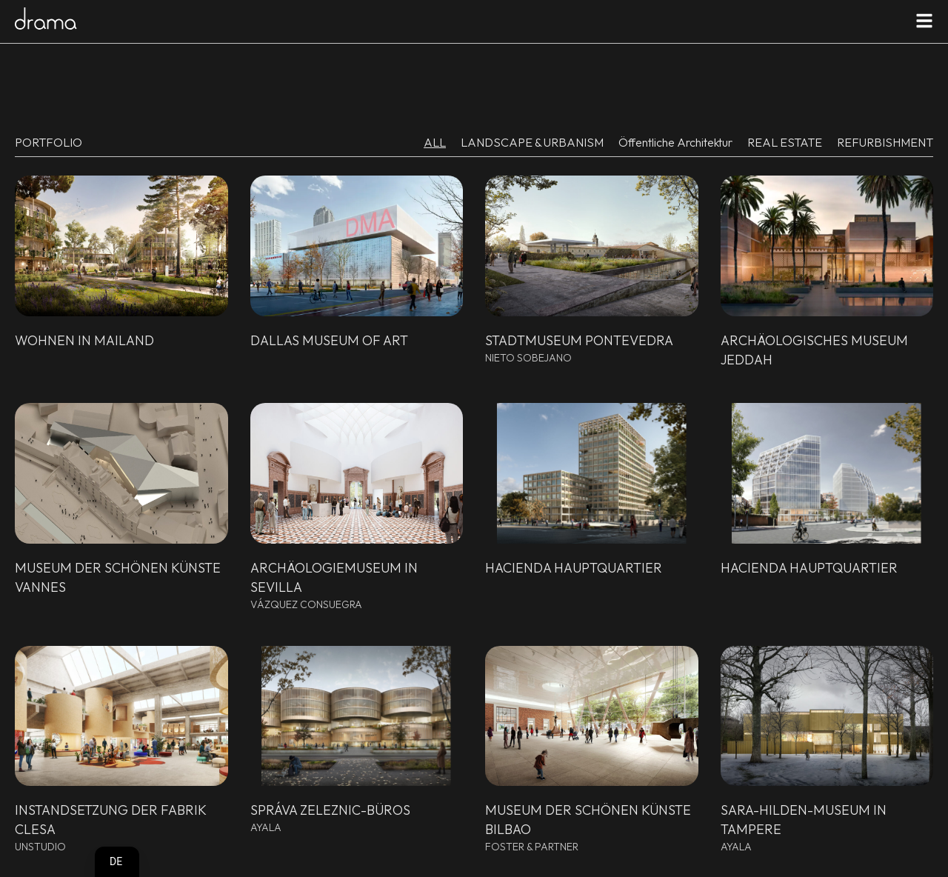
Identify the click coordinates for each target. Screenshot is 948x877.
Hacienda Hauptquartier (573, 567)
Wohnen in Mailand (84, 340)
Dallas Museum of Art (329, 340)
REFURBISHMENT (885, 142)
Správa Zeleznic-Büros (330, 809)
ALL (435, 142)
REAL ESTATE (784, 142)
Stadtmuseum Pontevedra (579, 340)
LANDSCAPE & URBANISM (532, 142)
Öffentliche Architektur (675, 142)
